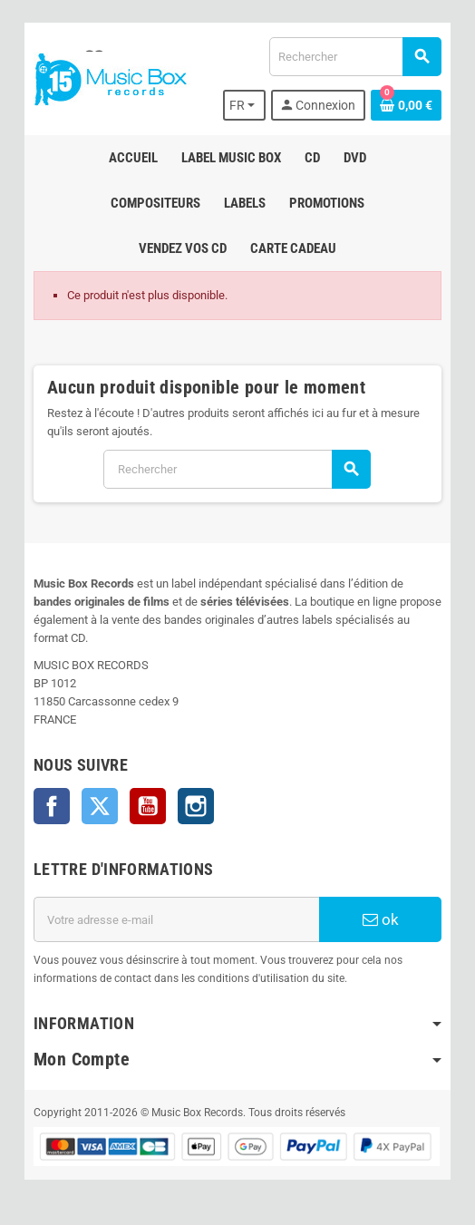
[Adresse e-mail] (176, 919)
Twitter (100, 806)
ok (381, 919)
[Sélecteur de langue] (245, 105)
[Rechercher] (355, 56)
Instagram (196, 806)
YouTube (148, 806)
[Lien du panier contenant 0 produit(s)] (406, 105)
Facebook (52, 806)
